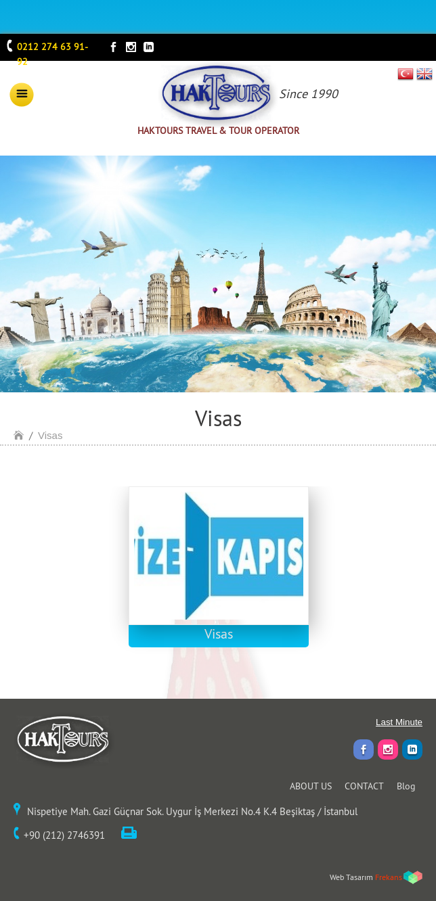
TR (406, 73)
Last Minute (399, 722)
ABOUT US (311, 786)
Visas (50, 435)
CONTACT (364, 786)
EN (424, 73)
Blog (406, 786)
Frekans (388, 877)
